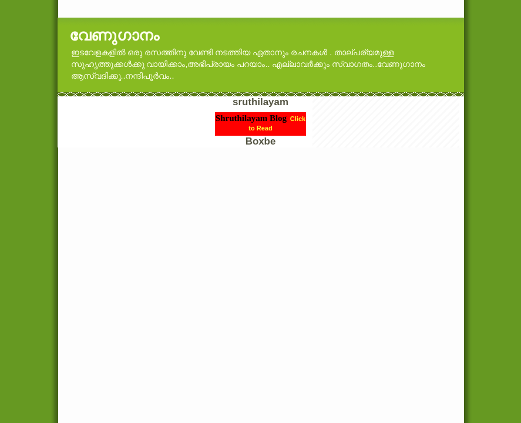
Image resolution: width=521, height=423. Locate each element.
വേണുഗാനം (114, 35)
